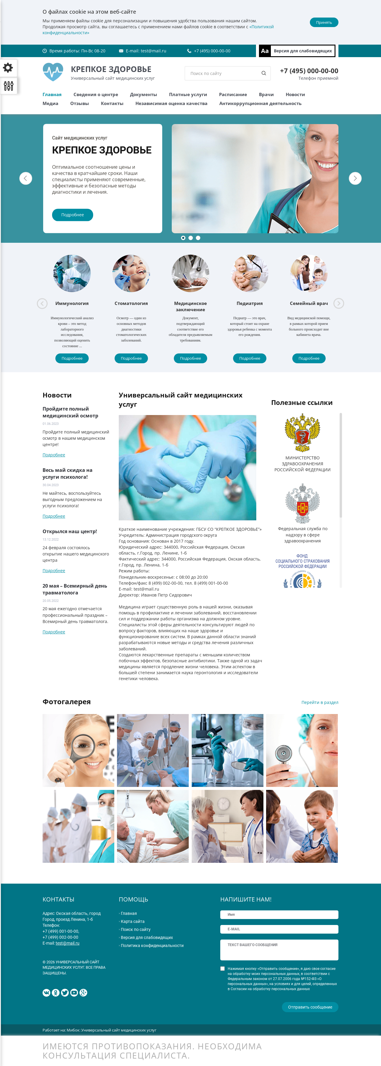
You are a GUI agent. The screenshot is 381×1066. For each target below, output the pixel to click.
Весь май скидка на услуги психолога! (68, 473)
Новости (295, 94)
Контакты (112, 103)
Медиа (50, 103)
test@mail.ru (153, 51)
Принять (324, 22)
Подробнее (72, 215)
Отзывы (79, 103)
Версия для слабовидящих (303, 51)
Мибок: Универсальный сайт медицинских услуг (112, 1029)
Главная (52, 94)
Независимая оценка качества (171, 103)
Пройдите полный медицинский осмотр (70, 412)
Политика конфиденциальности (152, 945)
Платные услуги (188, 94)
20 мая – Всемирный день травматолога (75, 589)
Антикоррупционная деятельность (260, 103)
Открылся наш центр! (70, 531)
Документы (143, 94)
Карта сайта (133, 921)
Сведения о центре (96, 94)
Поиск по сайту (136, 929)
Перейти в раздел (320, 702)
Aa (265, 51)
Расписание (233, 94)
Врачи (266, 94)
